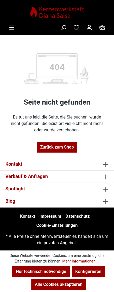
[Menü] (11, 27)
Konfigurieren (88, 271)
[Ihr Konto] (89, 27)
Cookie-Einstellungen (57, 225)
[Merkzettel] (76, 27)
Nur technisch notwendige (41, 271)
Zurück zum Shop (57, 147)
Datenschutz (77, 216)
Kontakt (27, 216)
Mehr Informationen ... (80, 261)
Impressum (50, 216)
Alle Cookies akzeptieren (58, 284)
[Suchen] (63, 27)
